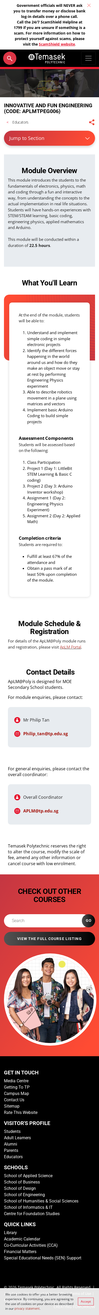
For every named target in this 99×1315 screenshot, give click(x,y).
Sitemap (12, 1106)
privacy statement (27, 1309)
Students (12, 1131)
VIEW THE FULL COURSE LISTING (49, 939)
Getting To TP (17, 1087)
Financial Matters (20, 1251)
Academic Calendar (22, 1238)
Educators (13, 1156)
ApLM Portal (70, 647)
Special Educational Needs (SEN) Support (42, 1257)
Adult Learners (17, 1137)
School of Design (20, 1188)
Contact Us (14, 1099)
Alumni (10, 1144)
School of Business (22, 1182)
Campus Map (16, 1093)
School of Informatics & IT (28, 1207)
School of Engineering (24, 1194)
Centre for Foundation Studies (32, 1213)
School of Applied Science (28, 1175)
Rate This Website (20, 1112)
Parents (11, 1150)
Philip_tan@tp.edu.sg (45, 734)
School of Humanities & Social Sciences (41, 1201)
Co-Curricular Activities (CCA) (31, 1245)
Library (10, 1232)
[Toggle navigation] (88, 58)
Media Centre (16, 1080)
